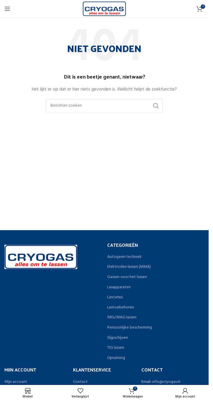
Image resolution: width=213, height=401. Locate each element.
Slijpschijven (117, 338)
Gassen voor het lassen (127, 277)
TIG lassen (115, 348)
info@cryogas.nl (166, 382)
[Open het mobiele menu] (7, 9)
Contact (80, 382)
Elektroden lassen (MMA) (129, 267)
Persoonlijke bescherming (129, 328)
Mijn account (15, 382)
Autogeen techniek (124, 257)
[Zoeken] (104, 105)
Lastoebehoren (120, 307)
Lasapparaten (119, 287)
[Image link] (40, 257)
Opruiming (116, 358)
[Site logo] (104, 9)
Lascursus (115, 297)
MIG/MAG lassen (121, 317)
